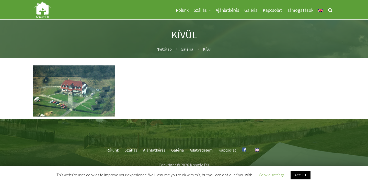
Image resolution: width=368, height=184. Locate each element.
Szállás (200, 10)
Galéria (251, 10)
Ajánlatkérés (227, 10)
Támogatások (300, 10)
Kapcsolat (272, 10)
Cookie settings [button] (271, 174)
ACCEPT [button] (300, 175)
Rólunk (182, 10)
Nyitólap (164, 49)
